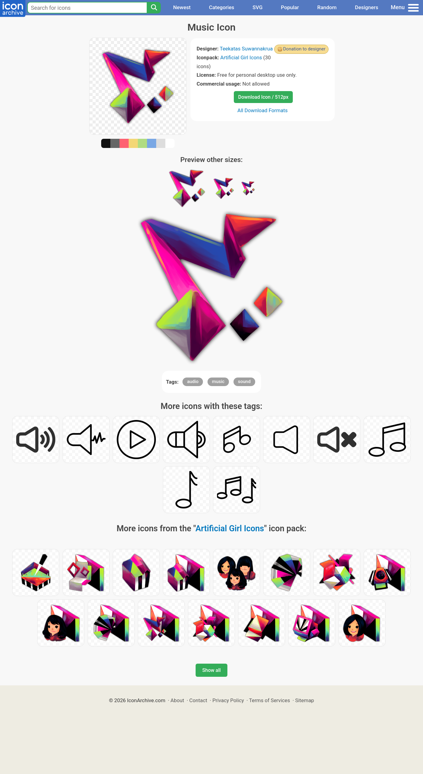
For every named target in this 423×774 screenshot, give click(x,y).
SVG (257, 7)
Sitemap (304, 700)
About (177, 700)
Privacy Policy (228, 700)
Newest (181, 7)
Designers (366, 7)
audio (192, 381)
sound (244, 381)
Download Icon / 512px (263, 97)
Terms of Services (269, 700)
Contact (198, 700)
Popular (290, 7)
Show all (211, 670)
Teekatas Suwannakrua (246, 49)
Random (327, 7)
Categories (221, 7)
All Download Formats (262, 110)
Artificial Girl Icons (241, 57)
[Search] (154, 7)
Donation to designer (304, 49)
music (218, 381)
